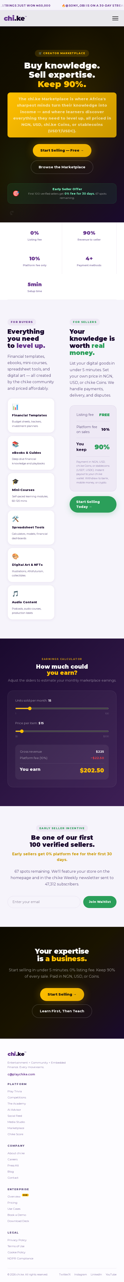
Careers (13, 1159)
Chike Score (15, 1134)
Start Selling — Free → (62, 152)
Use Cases (14, 1208)
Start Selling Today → (88, 505)
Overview (18, 1196)
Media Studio (16, 1122)
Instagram (80, 1274)
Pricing (12, 1202)
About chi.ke (16, 1153)
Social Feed (15, 1115)
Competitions (17, 1097)
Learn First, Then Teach (62, 1012)
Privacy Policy (17, 1240)
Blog (11, 1171)
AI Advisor (14, 1109)
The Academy (17, 1103)
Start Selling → (62, 995)
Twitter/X (65, 1274)
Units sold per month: (33, 701)
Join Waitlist (100, 903)
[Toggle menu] (115, 18)
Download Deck (18, 1221)
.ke (15, 18)
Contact (13, 1177)
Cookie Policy (17, 1252)
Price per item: (29, 724)
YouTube (111, 1274)
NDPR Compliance (20, 1258)
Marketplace (16, 1128)
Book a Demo (17, 1215)
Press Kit (13, 1165)
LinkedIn (96, 1274)
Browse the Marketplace (62, 169)
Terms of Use (16, 1246)
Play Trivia (15, 1091)
